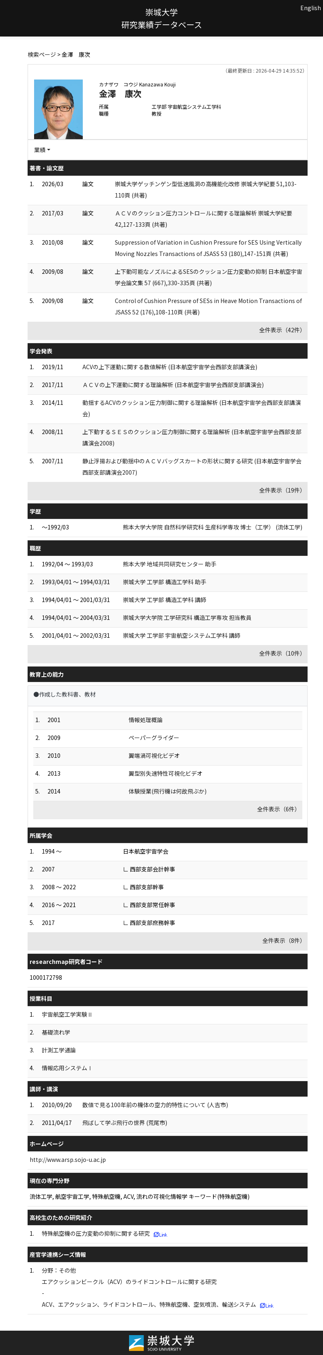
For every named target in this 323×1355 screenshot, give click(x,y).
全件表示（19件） (282, 490)
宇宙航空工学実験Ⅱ (67, 1014)
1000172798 (46, 977)
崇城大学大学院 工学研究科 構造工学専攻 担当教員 (187, 617)
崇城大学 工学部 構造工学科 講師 (164, 600)
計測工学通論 (59, 1050)
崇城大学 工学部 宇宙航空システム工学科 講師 (181, 635)
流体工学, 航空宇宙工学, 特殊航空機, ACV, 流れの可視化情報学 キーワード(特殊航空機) (140, 1196)
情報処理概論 (146, 720)
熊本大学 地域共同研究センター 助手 (169, 564)
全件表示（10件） (282, 653)
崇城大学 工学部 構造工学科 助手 (164, 582)
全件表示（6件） (278, 809)
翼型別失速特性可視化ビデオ (165, 773)
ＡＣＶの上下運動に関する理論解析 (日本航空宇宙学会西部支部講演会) (173, 385)
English (310, 8)
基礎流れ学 (56, 1032)
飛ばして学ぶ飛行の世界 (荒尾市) (124, 1122)
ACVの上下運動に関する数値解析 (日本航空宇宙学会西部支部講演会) (169, 367)
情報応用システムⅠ (67, 1068)
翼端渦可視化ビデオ (154, 755)
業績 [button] (39, 150)
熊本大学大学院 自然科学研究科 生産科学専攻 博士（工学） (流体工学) (212, 527)
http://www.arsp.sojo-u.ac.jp (68, 1159)
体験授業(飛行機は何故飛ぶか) (168, 791)
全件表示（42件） (282, 330)
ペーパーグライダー (154, 737)
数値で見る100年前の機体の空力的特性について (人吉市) (155, 1105)
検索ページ (42, 54)
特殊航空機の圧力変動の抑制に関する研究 (96, 1233)
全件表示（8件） (284, 940)
